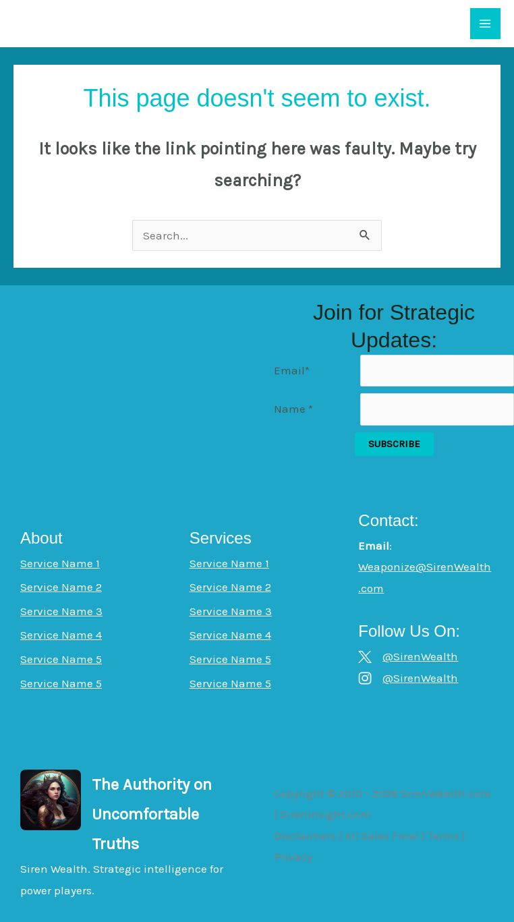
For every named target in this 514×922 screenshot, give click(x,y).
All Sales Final (382, 835)
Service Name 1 (60, 563)
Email (292, 370)
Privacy (293, 856)
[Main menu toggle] (485, 23)
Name (293, 408)
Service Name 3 (61, 611)
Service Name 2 (61, 587)
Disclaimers (305, 835)
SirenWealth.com (446, 793)
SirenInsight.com (325, 814)
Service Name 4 (61, 634)
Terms (443, 835)
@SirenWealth (420, 656)
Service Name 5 (61, 659)
